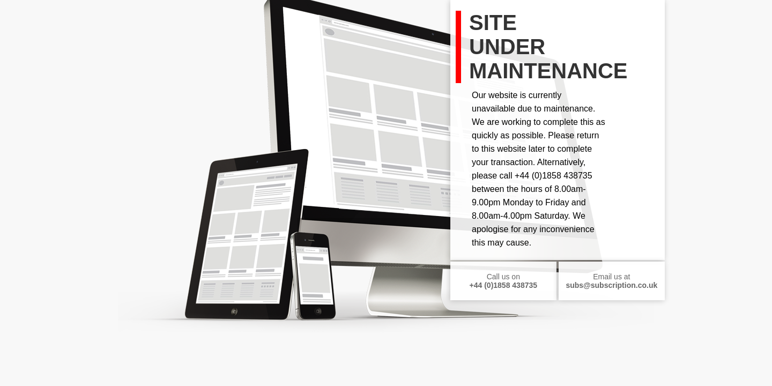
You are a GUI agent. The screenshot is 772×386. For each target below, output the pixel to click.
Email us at (611, 281)
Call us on (504, 281)
